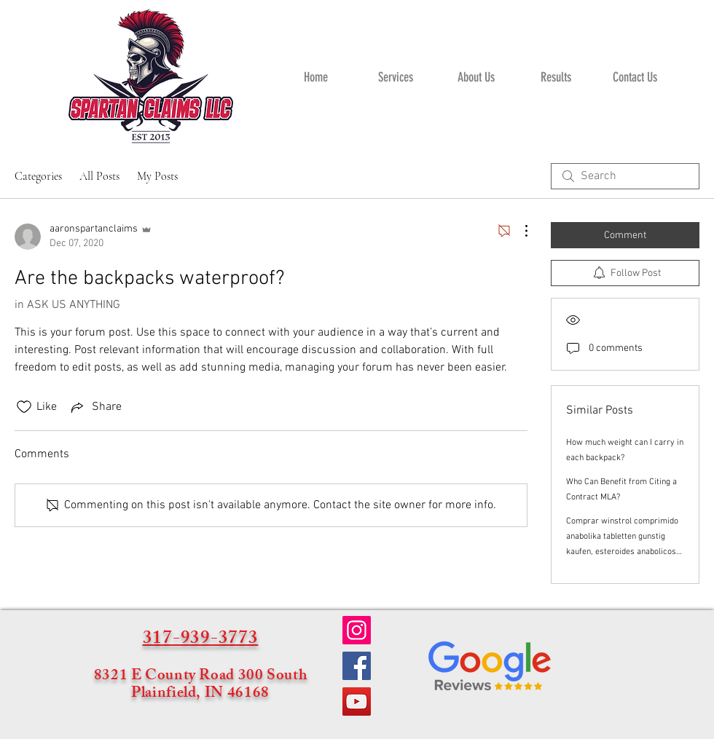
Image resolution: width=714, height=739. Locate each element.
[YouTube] (356, 701)
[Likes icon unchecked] (24, 407)
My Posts (157, 176)
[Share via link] (95, 407)
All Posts (99, 176)
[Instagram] (356, 630)
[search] (625, 176)
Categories (38, 176)
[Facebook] (356, 666)
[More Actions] (518, 231)
